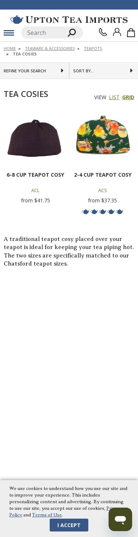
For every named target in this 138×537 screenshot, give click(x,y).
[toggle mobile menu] (9, 33)
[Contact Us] (103, 32)
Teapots (93, 48)
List (114, 97)
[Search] (41, 32)
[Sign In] (117, 32)
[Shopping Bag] (131, 32)
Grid (128, 97)
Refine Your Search (25, 70)
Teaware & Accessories (50, 48)
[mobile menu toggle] (9, 33)
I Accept (69, 525)
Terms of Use (47, 515)
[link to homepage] (69, 19)
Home (10, 48)
